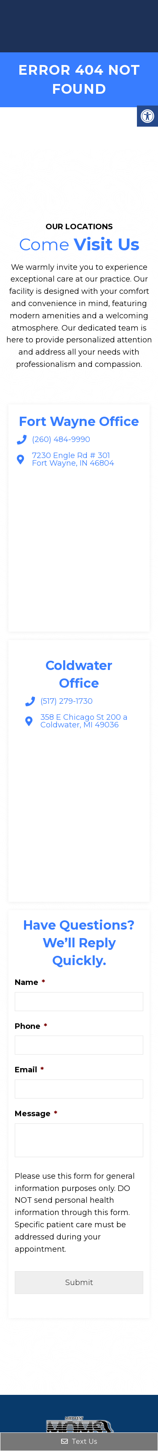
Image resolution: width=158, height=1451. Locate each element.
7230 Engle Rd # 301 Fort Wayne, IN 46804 (73, 459)
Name (30, 982)
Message (36, 1113)
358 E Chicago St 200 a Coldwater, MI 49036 (84, 721)
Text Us (79, 1441)
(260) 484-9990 (61, 439)
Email (29, 1069)
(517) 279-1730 (66, 701)
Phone (31, 1026)
